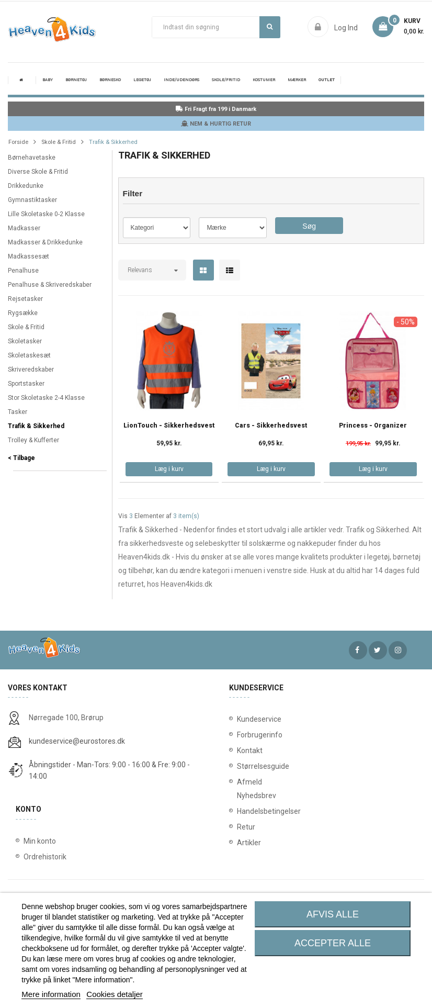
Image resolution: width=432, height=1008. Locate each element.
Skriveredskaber (31, 369)
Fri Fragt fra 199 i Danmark (216, 109)
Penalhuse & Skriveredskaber (50, 284)
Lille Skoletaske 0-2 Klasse (46, 214)
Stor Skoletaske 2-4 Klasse (46, 397)
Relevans (140, 270)
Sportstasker (26, 383)
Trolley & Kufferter (33, 440)
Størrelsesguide (248, 766)
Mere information (51, 994)
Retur (246, 827)
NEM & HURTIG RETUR (216, 123)
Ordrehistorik (45, 857)
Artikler (248, 842)
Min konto (40, 841)
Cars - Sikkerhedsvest (271, 425)
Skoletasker (25, 341)
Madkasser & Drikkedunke (45, 242)
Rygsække (23, 313)
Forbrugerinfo (248, 735)
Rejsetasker (25, 299)
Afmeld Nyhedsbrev (248, 789)
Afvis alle (332, 914)
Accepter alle (332, 943)
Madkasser (24, 228)
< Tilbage (21, 458)
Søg (269, 26)
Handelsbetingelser (248, 811)
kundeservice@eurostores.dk (77, 741)
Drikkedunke (25, 185)
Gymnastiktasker (32, 200)
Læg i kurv (169, 469)
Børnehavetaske (31, 157)
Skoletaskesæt (29, 355)
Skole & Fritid (26, 327)
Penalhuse (23, 270)
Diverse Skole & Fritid (38, 171)
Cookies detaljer (114, 994)
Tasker (17, 412)
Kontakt (248, 750)
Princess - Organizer (373, 425)
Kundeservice (248, 719)
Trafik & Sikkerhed (36, 426)
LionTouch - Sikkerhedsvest (169, 425)
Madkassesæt (28, 256)
